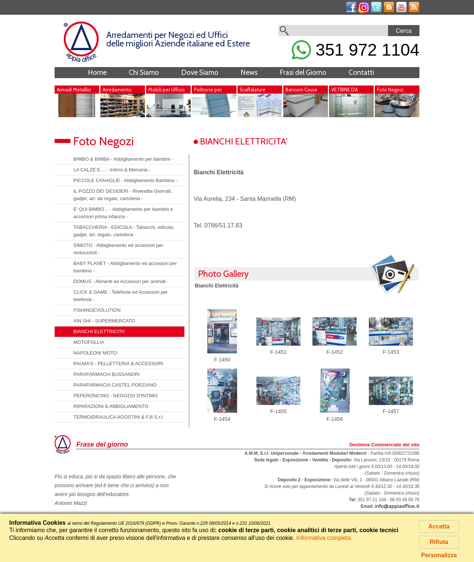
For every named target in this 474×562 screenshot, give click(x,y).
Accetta (439, 526)
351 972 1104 (355, 49)
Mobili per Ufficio (166, 89)
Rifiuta (439, 542)
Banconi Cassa (301, 89)
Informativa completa (323, 538)
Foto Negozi (390, 89)
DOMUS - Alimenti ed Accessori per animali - (121, 281)
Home (97, 72)
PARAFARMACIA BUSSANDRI (106, 374)
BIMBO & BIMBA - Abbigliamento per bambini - (123, 159)
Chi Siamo (144, 72)
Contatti (361, 72)
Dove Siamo (199, 72)
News (249, 72)
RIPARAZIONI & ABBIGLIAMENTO (110, 406)
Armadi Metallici (74, 89)
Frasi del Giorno (303, 72)
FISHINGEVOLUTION (97, 310)
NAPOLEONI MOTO (95, 353)
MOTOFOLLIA (88, 342)
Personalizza (439, 555)
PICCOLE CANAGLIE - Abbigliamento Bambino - (125, 180)
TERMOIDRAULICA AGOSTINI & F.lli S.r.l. (118, 417)
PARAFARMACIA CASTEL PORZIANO (114, 385)
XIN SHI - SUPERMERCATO (104, 321)
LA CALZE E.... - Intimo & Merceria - (111, 169)
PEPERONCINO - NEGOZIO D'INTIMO (115, 395)
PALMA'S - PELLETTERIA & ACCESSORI (118, 363)
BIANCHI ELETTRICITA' (99, 331)
